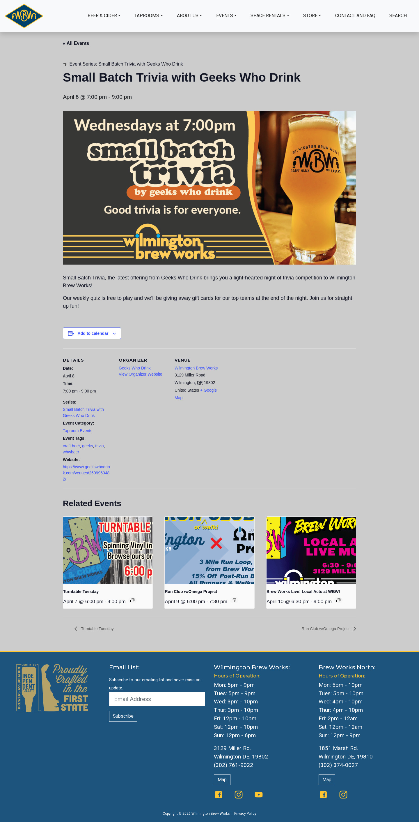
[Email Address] (157, 699)
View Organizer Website (140, 374)
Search (398, 15)
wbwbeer (71, 452)
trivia (99, 445)
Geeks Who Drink (135, 368)
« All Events (76, 43)
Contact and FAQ (355, 15)
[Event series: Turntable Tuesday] (132, 600)
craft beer (71, 445)
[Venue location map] (261, 388)
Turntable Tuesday (81, 591)
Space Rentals (268, 15)
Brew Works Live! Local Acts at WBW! (303, 591)
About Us (187, 15)
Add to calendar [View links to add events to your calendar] (93, 333)
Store (310, 15)
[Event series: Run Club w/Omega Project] (234, 600)
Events (224, 15)
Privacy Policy (245, 814)
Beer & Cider (102, 15)
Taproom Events (77, 430)
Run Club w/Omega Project (191, 591)
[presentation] (107, 550)
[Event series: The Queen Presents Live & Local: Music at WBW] (338, 600)
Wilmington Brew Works (196, 368)
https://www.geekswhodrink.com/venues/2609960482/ (86, 472)
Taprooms (146, 15)
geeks (87, 445)
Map (222, 780)
